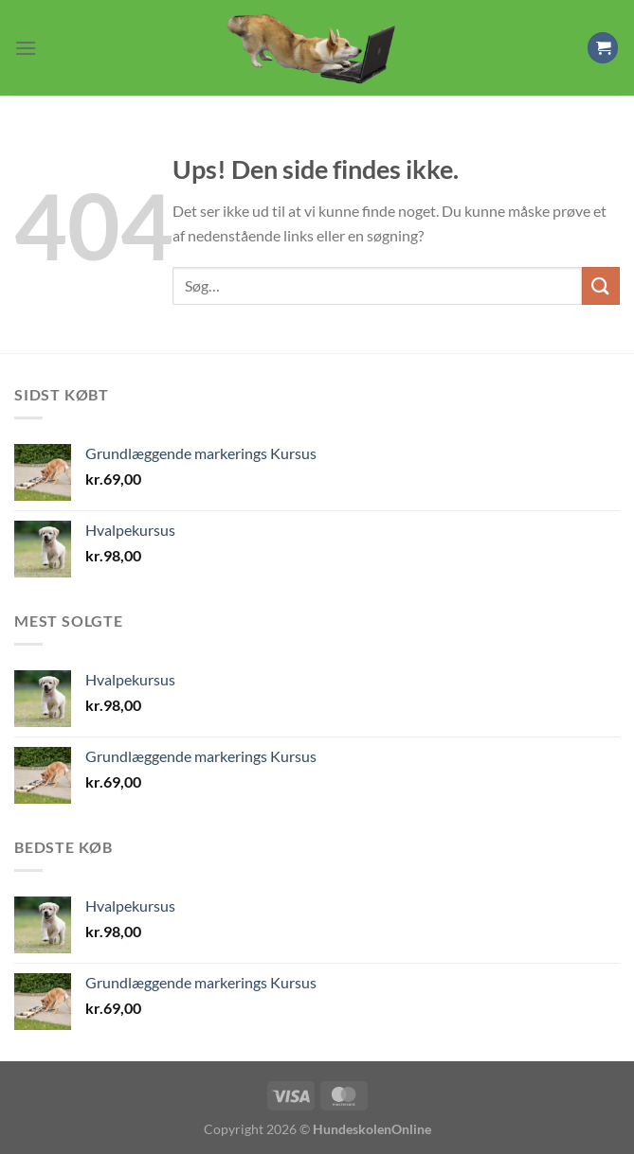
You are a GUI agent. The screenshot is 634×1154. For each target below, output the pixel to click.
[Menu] (25, 48)
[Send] (601, 285)
